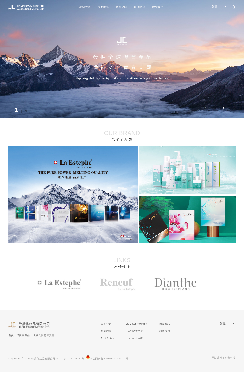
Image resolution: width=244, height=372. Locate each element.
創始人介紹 (107, 338)
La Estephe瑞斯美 (137, 323)
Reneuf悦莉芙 (134, 338)
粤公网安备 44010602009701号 (107, 357)
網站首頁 (85, 7)
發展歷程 (106, 331)
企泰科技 (230, 357)
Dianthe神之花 (134, 331)
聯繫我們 (158, 7)
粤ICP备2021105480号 (70, 358)
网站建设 (217, 357)
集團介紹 (106, 323)
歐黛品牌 (121, 7)
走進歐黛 (103, 7)
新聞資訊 (139, 7)
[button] (223, 108)
